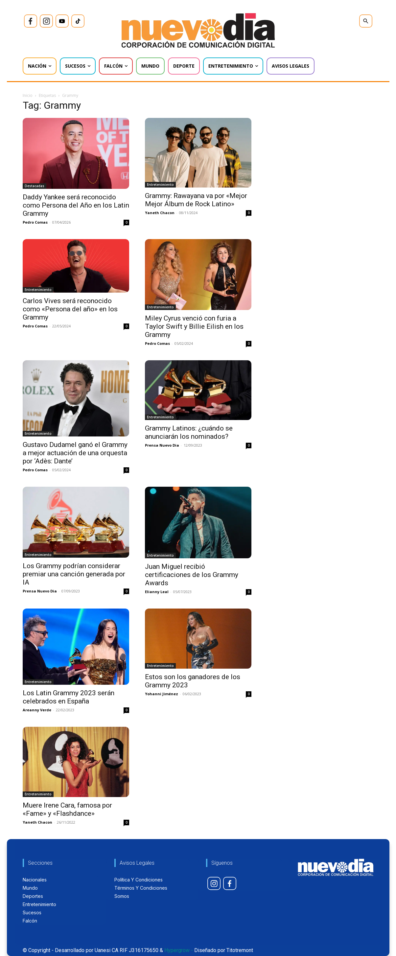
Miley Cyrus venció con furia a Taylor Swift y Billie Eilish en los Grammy (194, 326)
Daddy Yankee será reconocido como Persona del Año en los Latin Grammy (76, 205)
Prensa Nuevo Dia (162, 445)
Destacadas (34, 186)
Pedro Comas (35, 222)
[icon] (30, 21)
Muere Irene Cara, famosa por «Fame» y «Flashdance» (67, 809)
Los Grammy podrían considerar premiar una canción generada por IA (74, 574)
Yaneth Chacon (160, 212)
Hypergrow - (178, 950)
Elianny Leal (157, 591)
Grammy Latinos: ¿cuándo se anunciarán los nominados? (189, 432)
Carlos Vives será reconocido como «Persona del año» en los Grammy (70, 309)
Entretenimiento (160, 184)
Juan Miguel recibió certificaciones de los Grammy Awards (191, 575)
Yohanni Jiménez (161, 693)
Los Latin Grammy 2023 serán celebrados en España (68, 697)
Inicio (28, 95)
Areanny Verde (37, 709)
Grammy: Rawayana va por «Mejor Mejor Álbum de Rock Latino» (196, 200)
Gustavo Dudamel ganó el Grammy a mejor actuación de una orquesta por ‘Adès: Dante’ (75, 453)
